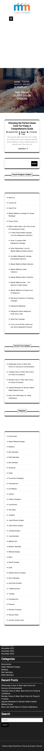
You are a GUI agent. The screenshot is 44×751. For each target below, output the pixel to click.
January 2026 (6, 590)
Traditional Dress (17, 561)
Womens (16, 570)
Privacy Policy (17, 239)
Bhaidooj (16, 483)
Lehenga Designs (17, 529)
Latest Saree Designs (18, 526)
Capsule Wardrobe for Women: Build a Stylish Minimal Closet (19, 650)
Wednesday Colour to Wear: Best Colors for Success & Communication (18, 634)
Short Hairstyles (17, 556)
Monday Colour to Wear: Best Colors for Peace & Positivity (20, 645)
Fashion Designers (17, 512)
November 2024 (7, 601)
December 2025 (7, 593)
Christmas (16, 494)
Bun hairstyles (17, 491)
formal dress (16, 515)
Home (17, 82)
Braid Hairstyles (17, 489)
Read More (22, 143)
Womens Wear (17, 576)
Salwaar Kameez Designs (19, 553)
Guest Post (16, 232)
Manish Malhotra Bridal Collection (22, 263)
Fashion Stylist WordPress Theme (22, 746)
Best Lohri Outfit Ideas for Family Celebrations (19, 654)
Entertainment (17, 503)
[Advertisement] (22, 45)
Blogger (22, 133)
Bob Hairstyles (17, 485)
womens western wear (18, 579)
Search (29, 163)
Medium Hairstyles (17, 538)
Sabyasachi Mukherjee (20, 287)
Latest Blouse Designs (18, 524)
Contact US (16, 229)
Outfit (15, 550)
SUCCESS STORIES (18, 559)
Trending (16, 564)
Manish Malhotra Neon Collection (22, 271)
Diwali (15, 497)
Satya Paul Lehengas (19, 294)
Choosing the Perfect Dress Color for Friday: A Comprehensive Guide (22, 130)
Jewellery (16, 521)
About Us (16, 226)
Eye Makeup (16, 506)
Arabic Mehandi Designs (19, 480)
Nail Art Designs (17, 547)
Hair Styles (16, 518)
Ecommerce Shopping (18, 500)
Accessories (16, 477)
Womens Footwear (18, 573)
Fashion (16, 509)
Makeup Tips (16, 535)
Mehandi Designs (17, 541)
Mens (15, 544)
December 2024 (7, 598)
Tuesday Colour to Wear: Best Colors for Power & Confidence (20, 639)
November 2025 (7, 595)
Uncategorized (17, 567)
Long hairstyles (17, 532)
